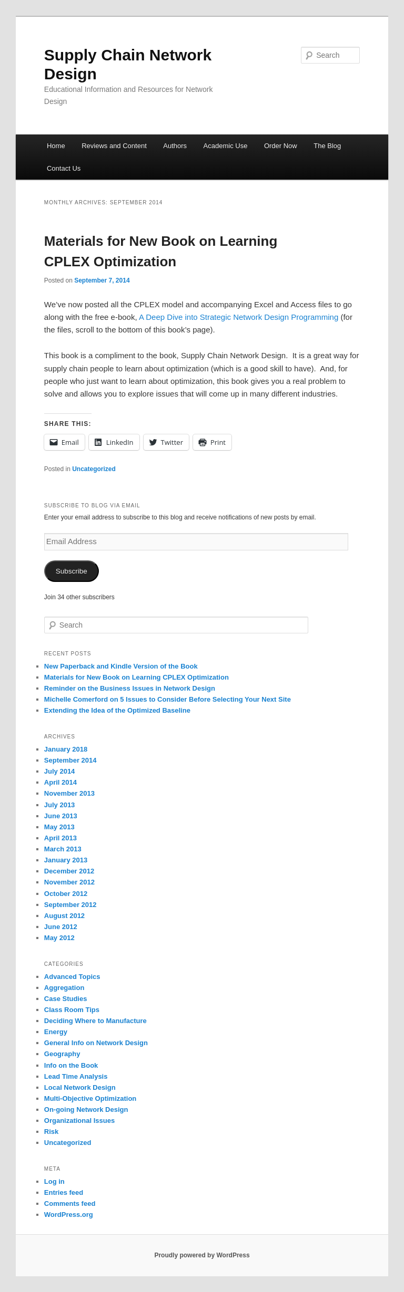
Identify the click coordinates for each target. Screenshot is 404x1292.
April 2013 (60, 838)
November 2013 (69, 793)
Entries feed (63, 1192)
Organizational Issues (79, 1120)
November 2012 (69, 882)
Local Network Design (80, 1087)
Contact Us (63, 168)
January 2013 (65, 860)
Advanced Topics (72, 977)
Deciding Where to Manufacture (95, 1021)
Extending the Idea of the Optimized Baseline (117, 710)
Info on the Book (71, 1065)
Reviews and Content (114, 146)
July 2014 (59, 771)
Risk (51, 1131)
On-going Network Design (86, 1109)
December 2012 (69, 871)
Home (56, 146)
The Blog (327, 146)
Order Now (280, 146)
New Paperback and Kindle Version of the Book (121, 666)
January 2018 (65, 749)
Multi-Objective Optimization (90, 1098)
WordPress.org (68, 1214)
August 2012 (64, 916)
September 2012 (70, 905)
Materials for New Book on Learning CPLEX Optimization (136, 677)
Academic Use (226, 146)
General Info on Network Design (96, 1043)
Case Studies (65, 999)
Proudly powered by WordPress (201, 1255)
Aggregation (64, 988)
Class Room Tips (71, 1010)
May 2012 (59, 938)
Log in (54, 1181)
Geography (62, 1054)
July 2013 (59, 805)
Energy (55, 1032)
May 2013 (59, 827)
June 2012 (60, 927)
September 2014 (70, 760)
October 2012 (65, 894)
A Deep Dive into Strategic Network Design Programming (238, 316)
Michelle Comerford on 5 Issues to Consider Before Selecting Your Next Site (167, 699)
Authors (175, 146)
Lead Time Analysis (76, 1076)
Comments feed (70, 1203)
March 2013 (63, 849)
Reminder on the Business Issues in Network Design (129, 688)
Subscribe (71, 571)
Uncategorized (94, 469)
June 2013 (60, 816)
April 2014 (60, 782)
